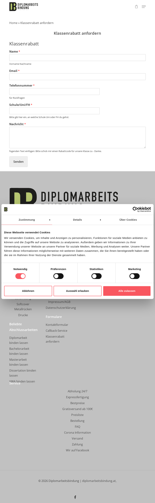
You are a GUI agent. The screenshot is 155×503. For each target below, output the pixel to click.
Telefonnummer (22, 85)
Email (14, 71)
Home (13, 23)
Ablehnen (28, 290)
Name (14, 51)
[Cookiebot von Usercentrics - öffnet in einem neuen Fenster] (135, 209)
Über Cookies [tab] (128, 219)
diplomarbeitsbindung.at (99, 481)
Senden (18, 162)
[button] (144, 6)
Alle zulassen (126, 290)
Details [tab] (77, 219)
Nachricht (17, 124)
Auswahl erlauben (77, 290)
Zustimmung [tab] (27, 219)
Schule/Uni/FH (20, 105)
